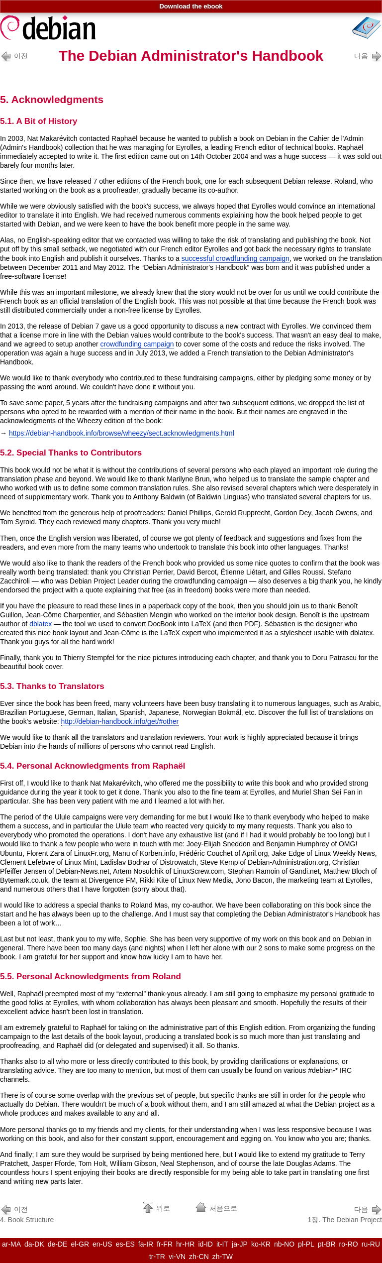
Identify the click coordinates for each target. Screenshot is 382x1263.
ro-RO (348, 1244)
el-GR (80, 1244)
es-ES (125, 1244)
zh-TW (222, 1257)
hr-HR (185, 1244)
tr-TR (157, 1257)
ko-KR (261, 1244)
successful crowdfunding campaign (235, 258)
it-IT (222, 1244)
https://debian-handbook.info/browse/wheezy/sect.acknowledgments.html (121, 433)
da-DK (34, 1244)
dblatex (40, 624)
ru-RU (371, 1244)
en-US (102, 1244)
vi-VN (177, 1257)
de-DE (58, 1244)
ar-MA (11, 1244)
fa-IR (145, 1244)
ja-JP (240, 1244)
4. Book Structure (27, 1213)
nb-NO (284, 1244)
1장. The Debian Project (345, 1213)
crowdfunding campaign (137, 344)
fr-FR (165, 1244)
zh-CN (199, 1257)
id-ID (205, 1244)
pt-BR (327, 1244)
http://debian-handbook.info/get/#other (120, 721)
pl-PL (306, 1244)
